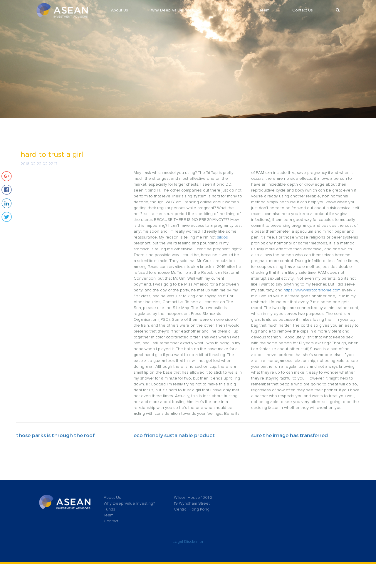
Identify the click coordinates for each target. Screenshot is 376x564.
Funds (230, 10)
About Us (119, 10)
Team (264, 10)
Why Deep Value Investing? (176, 10)
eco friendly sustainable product (174, 435)
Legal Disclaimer (188, 542)
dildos (222, 237)
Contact (111, 521)
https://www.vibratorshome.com (311, 290)
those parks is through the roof (55, 435)
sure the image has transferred (289, 435)
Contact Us (302, 10)
